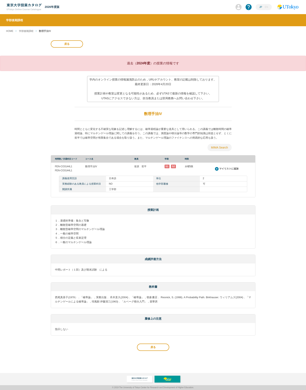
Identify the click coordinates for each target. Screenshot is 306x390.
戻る (66, 43)
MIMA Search (219, 147)
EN (266, 7)
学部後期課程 (26, 31)
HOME (9, 31)
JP (260, 7)
